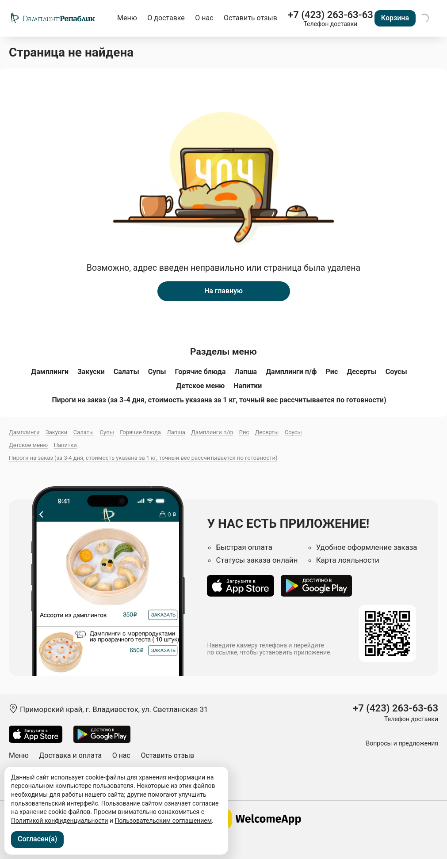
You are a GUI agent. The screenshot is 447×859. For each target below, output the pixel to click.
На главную (223, 291)
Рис (332, 371)
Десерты (362, 371)
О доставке (166, 18)
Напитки (247, 386)
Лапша (245, 371)
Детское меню (200, 386)
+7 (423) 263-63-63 (330, 14)
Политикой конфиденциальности (59, 820)
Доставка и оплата (70, 755)
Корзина (395, 18)
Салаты (126, 371)
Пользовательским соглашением (163, 820)
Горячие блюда (200, 371)
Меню (127, 18)
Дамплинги (50, 371)
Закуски (91, 371)
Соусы (396, 371)
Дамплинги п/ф (291, 371)
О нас (204, 18)
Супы (157, 371)
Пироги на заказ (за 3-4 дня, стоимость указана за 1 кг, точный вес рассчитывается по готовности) (219, 400)
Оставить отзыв (250, 18)
